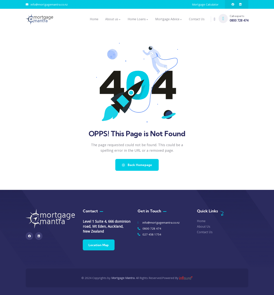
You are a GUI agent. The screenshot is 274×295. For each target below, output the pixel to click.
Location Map (99, 245)
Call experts (237, 16)
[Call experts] (223, 18)
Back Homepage (137, 165)
